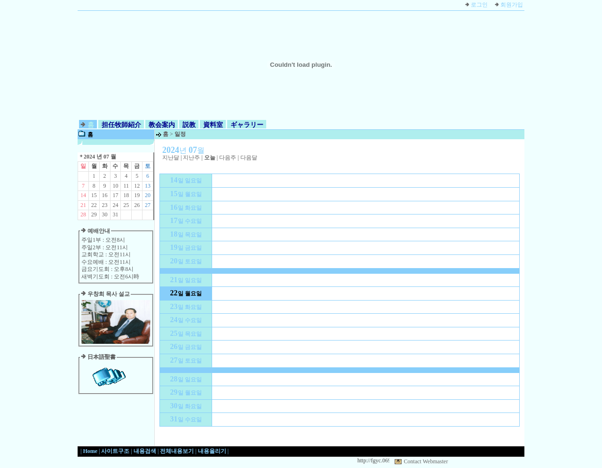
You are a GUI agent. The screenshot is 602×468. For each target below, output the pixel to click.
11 (126, 185)
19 (137, 195)
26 (137, 205)
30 (105, 214)
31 (115, 214)
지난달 (170, 157)
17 (115, 195)
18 (126, 195)
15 (94, 195)
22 (94, 205)
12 (137, 185)
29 (94, 214)
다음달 (248, 157)
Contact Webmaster (426, 461)
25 (126, 205)
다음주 (227, 157)
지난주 (191, 157)
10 (115, 185)
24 (115, 205)
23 (105, 205)
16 (105, 195)
